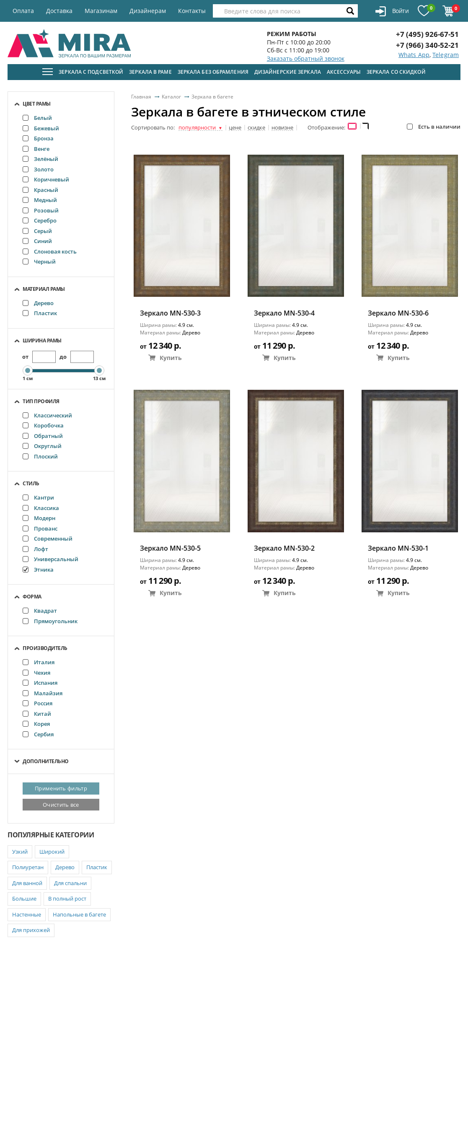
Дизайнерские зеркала (287, 71)
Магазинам (101, 11)
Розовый (41, 210)
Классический (47, 415)
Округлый (42, 446)
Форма (32, 596)
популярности (200, 128)
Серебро (40, 220)
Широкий (52, 851)
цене (235, 128)
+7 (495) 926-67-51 (427, 34)
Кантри (38, 497)
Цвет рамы (37, 103)
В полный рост (67, 898)
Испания (40, 682)
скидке (256, 128)
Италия (38, 662)
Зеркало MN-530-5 (170, 548)
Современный (47, 538)
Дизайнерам (147, 11)
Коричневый (46, 179)
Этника (38, 569)
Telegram (445, 55)
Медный (40, 200)
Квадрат (40, 610)
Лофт (35, 549)
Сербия (38, 734)
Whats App (413, 55)
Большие (24, 898)
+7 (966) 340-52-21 (427, 45)
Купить (165, 358)
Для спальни (70, 883)
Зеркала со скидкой (396, 71)
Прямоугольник (50, 621)
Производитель (45, 648)
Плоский (40, 456)
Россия (37, 703)
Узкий (20, 851)
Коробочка (43, 425)
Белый (37, 118)
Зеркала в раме (150, 71)
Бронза (38, 138)
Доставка (59, 11)
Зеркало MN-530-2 (284, 548)
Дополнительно (46, 761)
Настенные (26, 914)
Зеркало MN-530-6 (398, 313)
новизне (282, 128)
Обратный (43, 436)
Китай (37, 713)
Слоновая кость (50, 251)
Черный (39, 261)
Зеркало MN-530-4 (284, 313)
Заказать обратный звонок (305, 58)
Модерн (39, 518)
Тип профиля (41, 401)
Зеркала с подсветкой (91, 71)
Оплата (23, 11)
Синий (37, 241)
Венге (36, 149)
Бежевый (41, 128)
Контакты (192, 11)
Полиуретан (28, 867)
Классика (41, 508)
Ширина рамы (42, 340)
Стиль (31, 483)
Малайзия (42, 693)
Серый (37, 231)
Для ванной (27, 883)
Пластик (40, 313)
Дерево (38, 303)
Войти (392, 11)
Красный (40, 190)
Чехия (36, 672)
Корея (36, 724)
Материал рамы (44, 289)
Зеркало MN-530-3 (170, 313)
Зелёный (40, 159)
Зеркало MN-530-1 (398, 548)
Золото (38, 169)
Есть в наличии (433, 126)
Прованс (40, 528)
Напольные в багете (79, 914)
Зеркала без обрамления (213, 71)
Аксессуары (344, 71)
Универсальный (50, 559)
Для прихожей (31, 930)
